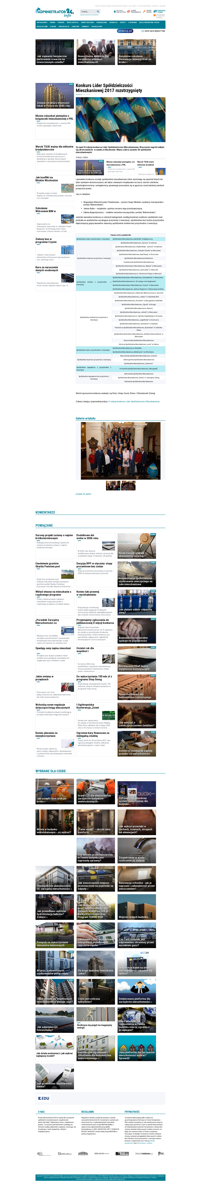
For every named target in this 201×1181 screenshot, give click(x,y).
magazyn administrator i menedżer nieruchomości (111, 6)
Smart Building (87, 22)
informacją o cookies (144, 1143)
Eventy (123, 22)
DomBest (85, 26)
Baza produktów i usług (149, 22)
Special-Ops (83, 1154)
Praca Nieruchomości (125, 31)
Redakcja (155, 6)
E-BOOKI (53, 26)
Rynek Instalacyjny (122, 1154)
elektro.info (64, 1154)
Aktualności (42, 22)
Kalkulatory (97, 26)
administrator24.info (55, 11)
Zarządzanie (101, 22)
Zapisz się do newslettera (155, 31)
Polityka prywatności (144, 6)
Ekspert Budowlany (44, 1154)
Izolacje (101, 1154)
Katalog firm (42, 26)
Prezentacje (64, 26)
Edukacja (113, 22)
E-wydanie (132, 22)
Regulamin (132, 6)
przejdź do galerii (83, 494)
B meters (75, 26)
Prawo (52, 22)
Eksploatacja (72, 22)
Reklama (162, 6)
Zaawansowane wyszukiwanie (89, 15)
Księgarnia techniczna (144, 1154)
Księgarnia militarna (161, 1154)
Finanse (61, 22)
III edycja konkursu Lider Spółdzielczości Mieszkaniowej (133, 401)
